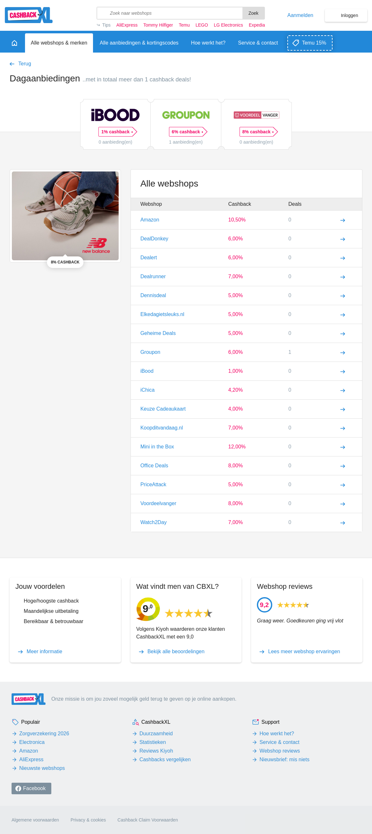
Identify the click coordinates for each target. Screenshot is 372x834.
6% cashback (187, 132)
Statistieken (153, 742)
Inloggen (349, 15)
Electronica (32, 742)
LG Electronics (228, 25)
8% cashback (258, 132)
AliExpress (127, 25)
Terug (24, 63)
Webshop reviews (279, 751)
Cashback (239, 204)
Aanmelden (300, 15)
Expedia (257, 25)
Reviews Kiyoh (156, 751)
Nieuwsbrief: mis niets (284, 759)
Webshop (151, 204)
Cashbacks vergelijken (165, 759)
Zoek (253, 13)
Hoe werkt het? (276, 733)
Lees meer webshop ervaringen (304, 651)
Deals (294, 204)
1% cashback (116, 132)
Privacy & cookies (88, 819)
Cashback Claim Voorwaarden (147, 819)
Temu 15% (314, 43)
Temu (184, 25)
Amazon (28, 751)
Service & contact (279, 742)
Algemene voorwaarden (35, 819)
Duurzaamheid (156, 733)
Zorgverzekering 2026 (44, 733)
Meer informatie (44, 651)
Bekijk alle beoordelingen (176, 651)
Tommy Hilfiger (158, 25)
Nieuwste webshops (42, 768)
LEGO (202, 25)
